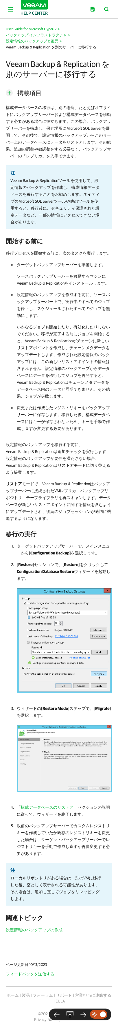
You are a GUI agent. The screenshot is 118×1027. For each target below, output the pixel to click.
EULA (60, 1001)
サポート (64, 995)
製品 (26, 995)
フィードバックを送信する (30, 974)
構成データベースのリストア (47, 807)
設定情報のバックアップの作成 (34, 930)
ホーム (13, 995)
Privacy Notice (46, 1019)
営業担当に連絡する (93, 995)
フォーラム (43, 995)
